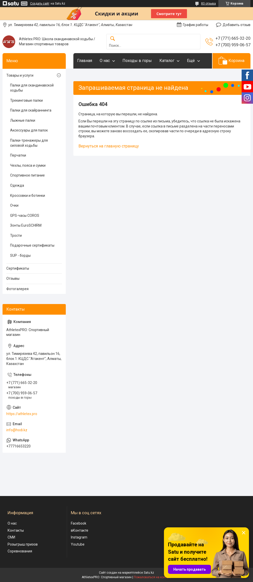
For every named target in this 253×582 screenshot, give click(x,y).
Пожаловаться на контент (152, 577)
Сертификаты (17, 268)
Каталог (166, 60)
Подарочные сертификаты (32, 245)
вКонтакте (79, 530)
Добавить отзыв (236, 25)
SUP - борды (20, 255)
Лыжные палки (22, 120)
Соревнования (20, 551)
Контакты (16, 530)
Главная (84, 60)
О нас (105, 60)
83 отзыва (208, 3)
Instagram (79, 537)
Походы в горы (137, 60)
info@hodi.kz (16, 430)
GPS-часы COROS (24, 215)
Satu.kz (149, 572)
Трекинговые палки (26, 100)
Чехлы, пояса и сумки (28, 165)
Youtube (78, 544)
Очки (14, 205)
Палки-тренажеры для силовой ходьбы (29, 142)
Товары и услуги (19, 75)
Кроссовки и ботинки (27, 195)
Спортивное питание (27, 175)
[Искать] (112, 39)
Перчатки (18, 155)
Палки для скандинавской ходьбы (32, 87)
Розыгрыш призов (23, 544)
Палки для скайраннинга (30, 110)
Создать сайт (39, 3)
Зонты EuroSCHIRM (25, 225)
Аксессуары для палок (29, 130)
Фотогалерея (17, 289)
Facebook (78, 523)
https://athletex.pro (21, 414)
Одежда (17, 185)
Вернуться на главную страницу (108, 146)
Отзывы (12, 278)
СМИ (11, 537)
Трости (16, 235)
